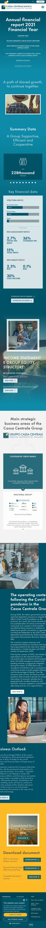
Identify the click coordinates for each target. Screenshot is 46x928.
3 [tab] (17, 182)
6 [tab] (26, 182)
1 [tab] (11, 182)
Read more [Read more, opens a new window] (16, 911)
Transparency (6, 896)
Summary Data (23, 36)
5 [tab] (23, 182)
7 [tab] (29, 182)
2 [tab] (14, 182)
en (33, 1)
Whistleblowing (35, 917)
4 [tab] (20, 182)
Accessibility (20, 896)
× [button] (26, 900)
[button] (15, 923)
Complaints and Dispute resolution (36, 909)
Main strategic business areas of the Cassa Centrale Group (23, 48)
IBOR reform (34, 913)
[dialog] (15, 912)
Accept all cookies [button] (15, 914)
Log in (40, 1)
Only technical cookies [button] (15, 919)
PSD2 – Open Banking (35, 904)
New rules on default (37, 900)
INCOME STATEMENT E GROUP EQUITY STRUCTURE (23, 41)
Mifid (32, 896)
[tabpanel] (23, 167)
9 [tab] (35, 182)
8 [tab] (32, 182)
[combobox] (24, 900)
